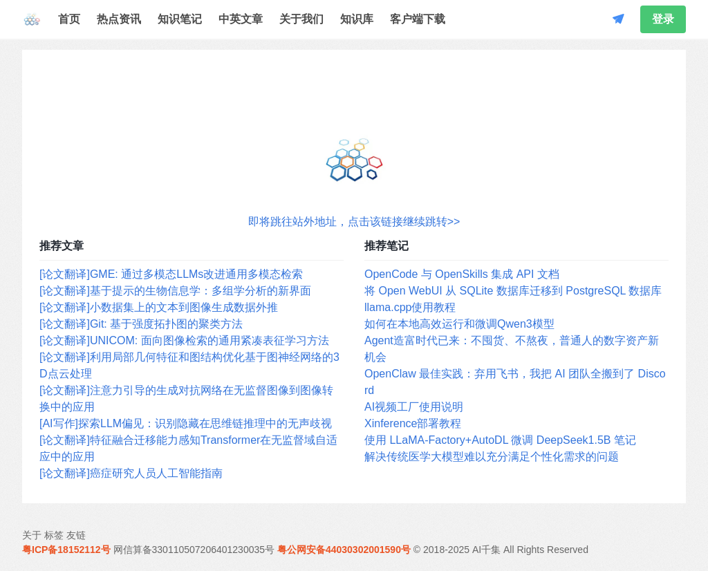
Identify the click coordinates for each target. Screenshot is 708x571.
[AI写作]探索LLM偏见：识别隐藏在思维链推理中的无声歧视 (185, 423)
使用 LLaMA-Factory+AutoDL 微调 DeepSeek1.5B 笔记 (500, 440)
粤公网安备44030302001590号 (344, 549)
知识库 (356, 19)
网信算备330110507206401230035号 (194, 549)
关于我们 (301, 19)
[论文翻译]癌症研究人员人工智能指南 (131, 473)
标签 (54, 535)
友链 (76, 535)
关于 (31, 535)
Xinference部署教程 (413, 423)
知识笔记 (180, 19)
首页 (69, 19)
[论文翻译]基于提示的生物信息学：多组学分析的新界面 (175, 291)
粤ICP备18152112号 (66, 549)
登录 (663, 19)
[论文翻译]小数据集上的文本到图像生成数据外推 (158, 307)
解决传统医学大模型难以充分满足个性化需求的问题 (491, 456)
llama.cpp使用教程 (410, 307)
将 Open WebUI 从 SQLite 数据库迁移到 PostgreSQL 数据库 (513, 291)
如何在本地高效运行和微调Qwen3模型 (459, 324)
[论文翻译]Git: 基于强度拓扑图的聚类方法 (141, 324)
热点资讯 (119, 19)
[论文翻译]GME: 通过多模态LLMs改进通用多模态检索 (171, 274)
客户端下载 (417, 19)
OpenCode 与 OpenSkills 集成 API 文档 (461, 274)
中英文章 (240, 19)
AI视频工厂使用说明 (413, 407)
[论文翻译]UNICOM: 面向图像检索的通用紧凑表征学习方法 (184, 340)
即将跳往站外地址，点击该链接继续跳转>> (354, 221)
